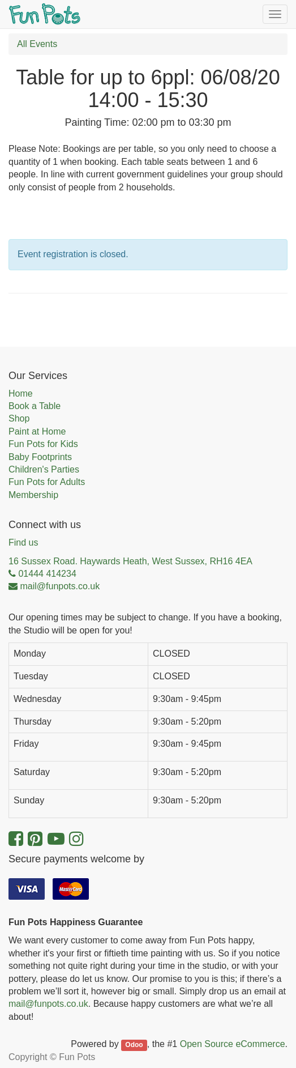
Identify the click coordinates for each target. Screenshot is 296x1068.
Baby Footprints (40, 457)
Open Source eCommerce (232, 1044)
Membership (33, 495)
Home (20, 393)
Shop (18, 418)
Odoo (134, 1045)
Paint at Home (37, 431)
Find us (23, 542)
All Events (37, 44)
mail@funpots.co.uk (48, 1004)
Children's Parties (43, 469)
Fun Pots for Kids (43, 444)
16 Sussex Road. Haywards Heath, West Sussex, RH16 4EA (130, 561)
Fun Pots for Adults (46, 482)
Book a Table (34, 406)
